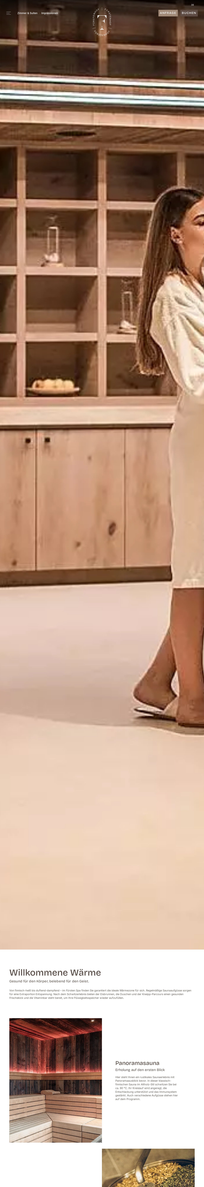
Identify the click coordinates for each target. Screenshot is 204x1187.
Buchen (189, 13)
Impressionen (49, 13)
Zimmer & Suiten (27, 13)
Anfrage (168, 13)
